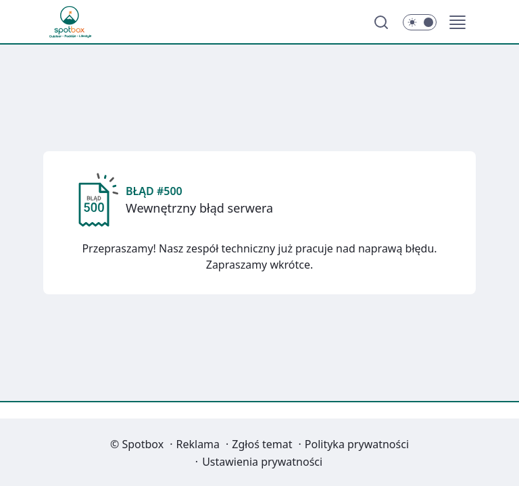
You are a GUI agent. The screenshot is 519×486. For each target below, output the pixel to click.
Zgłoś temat (262, 444)
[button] (457, 22)
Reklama (198, 444)
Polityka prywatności (357, 444)
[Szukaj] (381, 22)
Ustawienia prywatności (262, 461)
